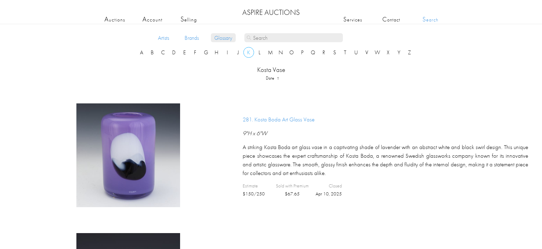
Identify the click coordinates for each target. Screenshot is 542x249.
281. (279, 119)
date (270, 78)
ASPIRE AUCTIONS (271, 12)
